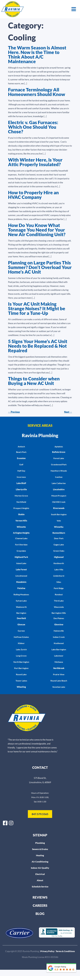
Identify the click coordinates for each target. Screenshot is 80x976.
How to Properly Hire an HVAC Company (33, 195)
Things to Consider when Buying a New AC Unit (34, 381)
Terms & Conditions (65, 951)
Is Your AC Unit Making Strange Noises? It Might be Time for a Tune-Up (36, 308)
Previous (14, 412)
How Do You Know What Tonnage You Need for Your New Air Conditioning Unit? (36, 229)
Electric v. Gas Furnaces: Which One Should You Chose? (33, 127)
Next (68, 412)
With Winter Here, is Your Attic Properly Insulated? (35, 162)
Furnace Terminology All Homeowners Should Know (36, 92)
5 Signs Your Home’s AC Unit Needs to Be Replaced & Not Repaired (37, 345)
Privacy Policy (47, 951)
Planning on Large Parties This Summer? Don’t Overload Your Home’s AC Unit (40, 267)
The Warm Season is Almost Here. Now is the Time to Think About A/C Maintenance (37, 54)
